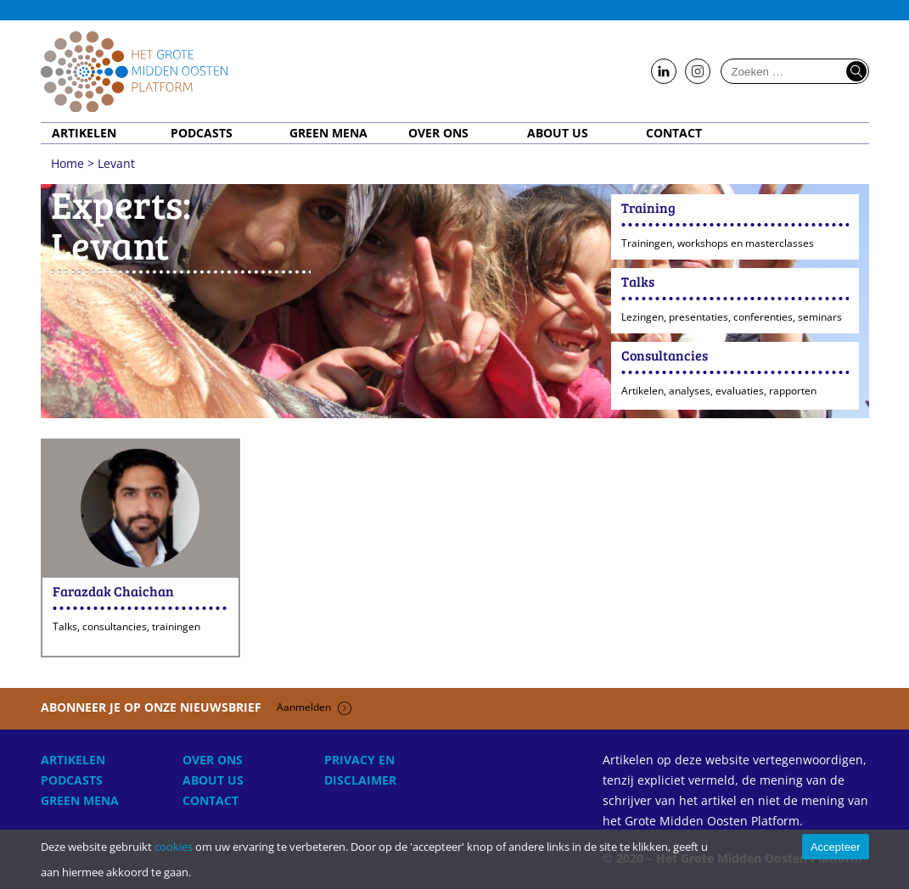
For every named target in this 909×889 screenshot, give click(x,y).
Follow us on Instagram (697, 72)
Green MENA (328, 133)
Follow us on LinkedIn (663, 72)
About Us (557, 133)
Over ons (438, 133)
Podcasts (202, 133)
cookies (173, 846)
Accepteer (836, 847)
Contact (674, 133)
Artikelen (84, 133)
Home (134, 71)
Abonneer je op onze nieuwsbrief (196, 707)
